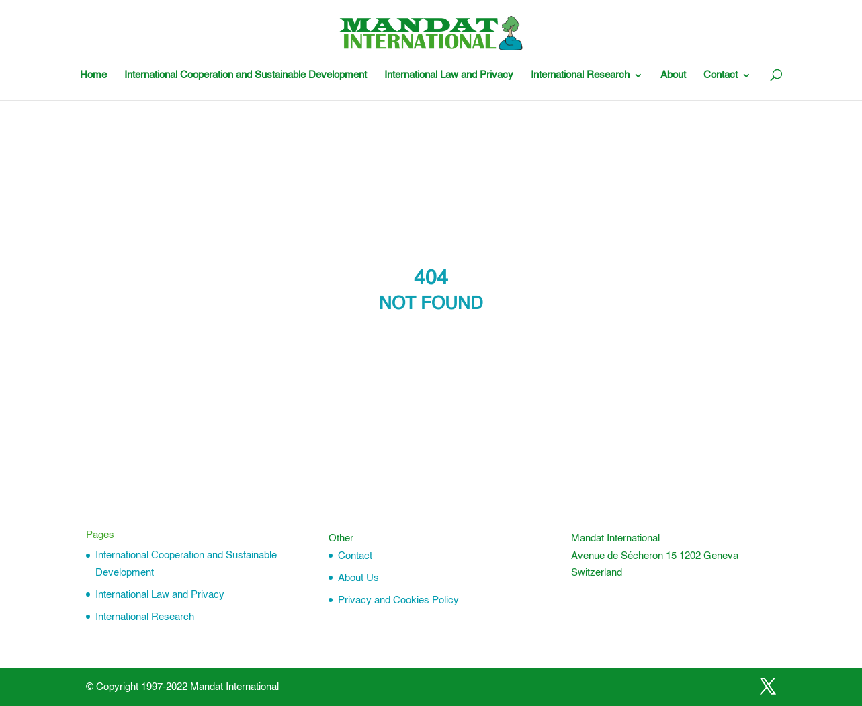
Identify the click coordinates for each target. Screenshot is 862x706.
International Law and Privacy (448, 75)
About (673, 75)
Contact (720, 75)
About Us (358, 578)
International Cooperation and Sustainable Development (245, 75)
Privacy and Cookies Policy (398, 600)
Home (93, 75)
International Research (580, 75)
